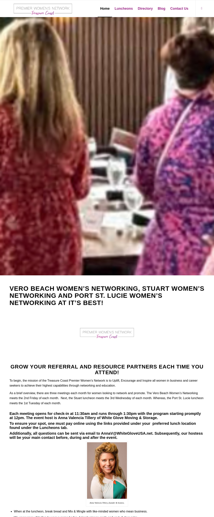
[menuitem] (105, 8)
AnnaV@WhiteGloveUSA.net (126, 433)
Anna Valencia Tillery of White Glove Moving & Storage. (108, 418)
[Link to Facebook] (201, 8)
